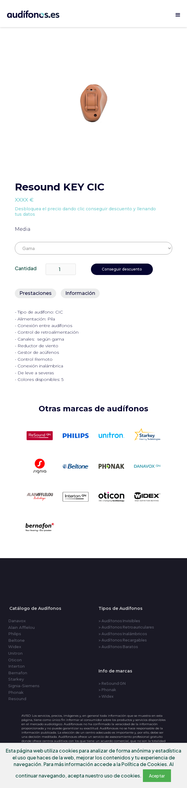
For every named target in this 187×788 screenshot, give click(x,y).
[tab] (35, 293)
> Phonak (107, 689)
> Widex (106, 696)
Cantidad (26, 268)
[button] (178, 15)
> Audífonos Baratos (118, 646)
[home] (40, 13)
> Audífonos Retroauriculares (126, 627)
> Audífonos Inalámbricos (122, 633)
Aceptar (157, 775)
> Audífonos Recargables (122, 640)
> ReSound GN (112, 683)
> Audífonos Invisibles (119, 620)
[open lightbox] (93, 105)
